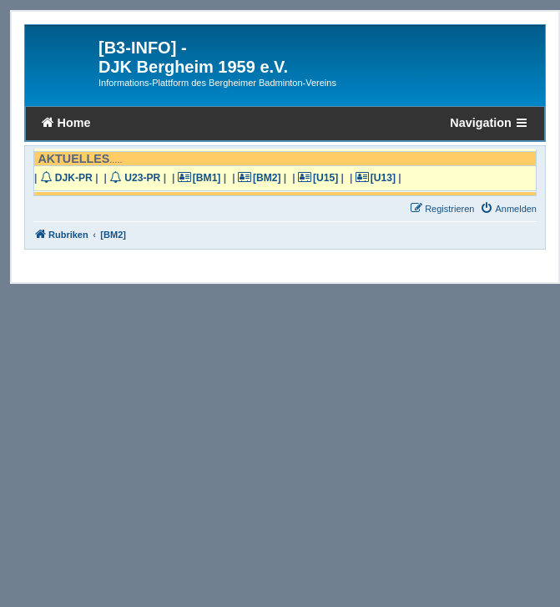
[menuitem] (508, 209)
